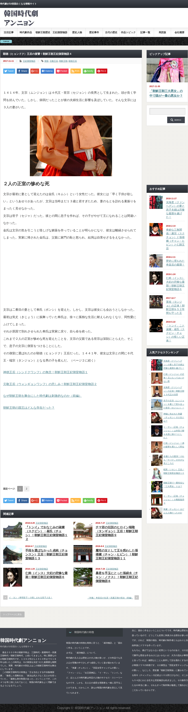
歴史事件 (94, 32)
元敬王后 (54, 61)
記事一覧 (145, 32)
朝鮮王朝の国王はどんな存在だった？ (29, 407)
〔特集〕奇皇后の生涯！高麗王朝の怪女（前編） (110, 598)
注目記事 (9, 32)
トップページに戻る (12, 614)
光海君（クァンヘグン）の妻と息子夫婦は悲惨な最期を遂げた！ (175, 210)
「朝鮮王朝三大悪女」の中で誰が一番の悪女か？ (166, 93)
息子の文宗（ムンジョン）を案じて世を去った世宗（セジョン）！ (173, 404)
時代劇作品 (26, 32)
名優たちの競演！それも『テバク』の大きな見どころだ (173, 459)
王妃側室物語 (60, 32)
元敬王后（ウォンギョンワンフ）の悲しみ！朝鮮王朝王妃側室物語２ (50, 384)
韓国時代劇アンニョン (23, 640)
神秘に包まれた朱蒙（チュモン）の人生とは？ (173, 417)
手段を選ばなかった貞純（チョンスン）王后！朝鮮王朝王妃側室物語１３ (46, 554)
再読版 (162, 32)
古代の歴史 (111, 32)
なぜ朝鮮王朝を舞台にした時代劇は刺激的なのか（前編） (42, 395)
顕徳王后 (73, 61)
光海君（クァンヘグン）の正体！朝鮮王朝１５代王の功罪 (173, 390)
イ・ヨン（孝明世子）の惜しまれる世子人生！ (31, 597)
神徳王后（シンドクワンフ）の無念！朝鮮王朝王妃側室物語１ (45, 372)
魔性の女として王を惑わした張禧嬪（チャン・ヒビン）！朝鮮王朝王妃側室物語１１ (117, 554)
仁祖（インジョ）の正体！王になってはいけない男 (173, 377)
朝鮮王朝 (63, 61)
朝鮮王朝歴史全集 (43, 34)
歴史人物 (77, 32)
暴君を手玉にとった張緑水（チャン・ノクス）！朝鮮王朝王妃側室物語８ (117, 577)
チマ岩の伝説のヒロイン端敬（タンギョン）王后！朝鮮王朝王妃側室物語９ (117, 531)
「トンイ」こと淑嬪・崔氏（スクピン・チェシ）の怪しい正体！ (175, 333)
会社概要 (179, 32)
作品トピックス (128, 34)
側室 (46, 61)
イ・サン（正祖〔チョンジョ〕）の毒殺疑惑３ (173, 499)
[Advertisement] (131, 38)
